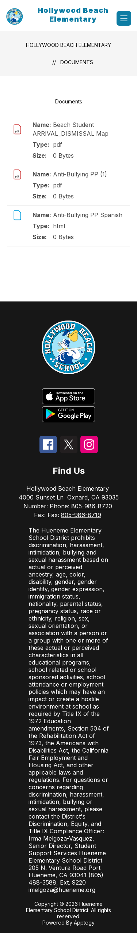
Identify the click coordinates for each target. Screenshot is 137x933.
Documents (76, 62)
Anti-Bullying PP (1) (80, 174)
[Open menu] (124, 18)
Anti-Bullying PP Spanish (87, 215)
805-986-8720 (91, 506)
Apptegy (84, 922)
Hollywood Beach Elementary (68, 45)
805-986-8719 (81, 515)
